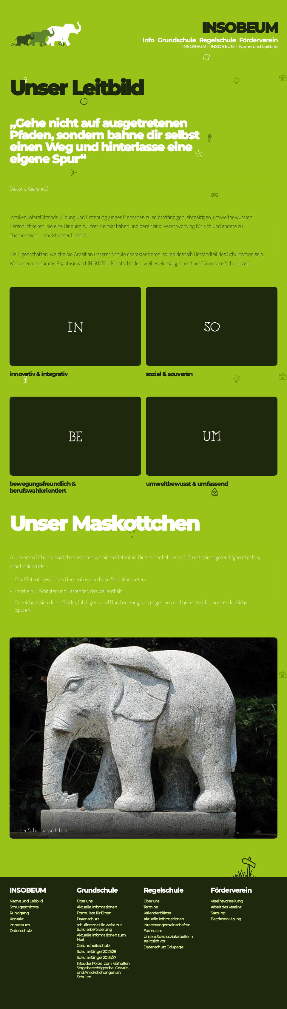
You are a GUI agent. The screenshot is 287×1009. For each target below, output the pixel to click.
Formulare (153, 930)
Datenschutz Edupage (163, 947)
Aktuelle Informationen (97, 907)
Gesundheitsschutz (93, 945)
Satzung (218, 913)
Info (148, 40)
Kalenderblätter (157, 913)
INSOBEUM (239, 27)
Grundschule (177, 40)
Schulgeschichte (24, 907)
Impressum (20, 925)
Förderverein (258, 40)
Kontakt (16, 919)
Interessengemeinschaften (167, 925)
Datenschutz (21, 930)
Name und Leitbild (258, 46)
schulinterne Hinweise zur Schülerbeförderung (99, 927)
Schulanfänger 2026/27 (96, 957)
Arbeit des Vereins (226, 907)
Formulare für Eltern (94, 913)
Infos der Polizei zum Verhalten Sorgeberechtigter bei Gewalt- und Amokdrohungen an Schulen (103, 970)
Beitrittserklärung (226, 919)
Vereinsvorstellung (227, 901)
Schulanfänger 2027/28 (96, 951)
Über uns (84, 901)
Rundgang (19, 913)
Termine (151, 907)
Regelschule (217, 40)
